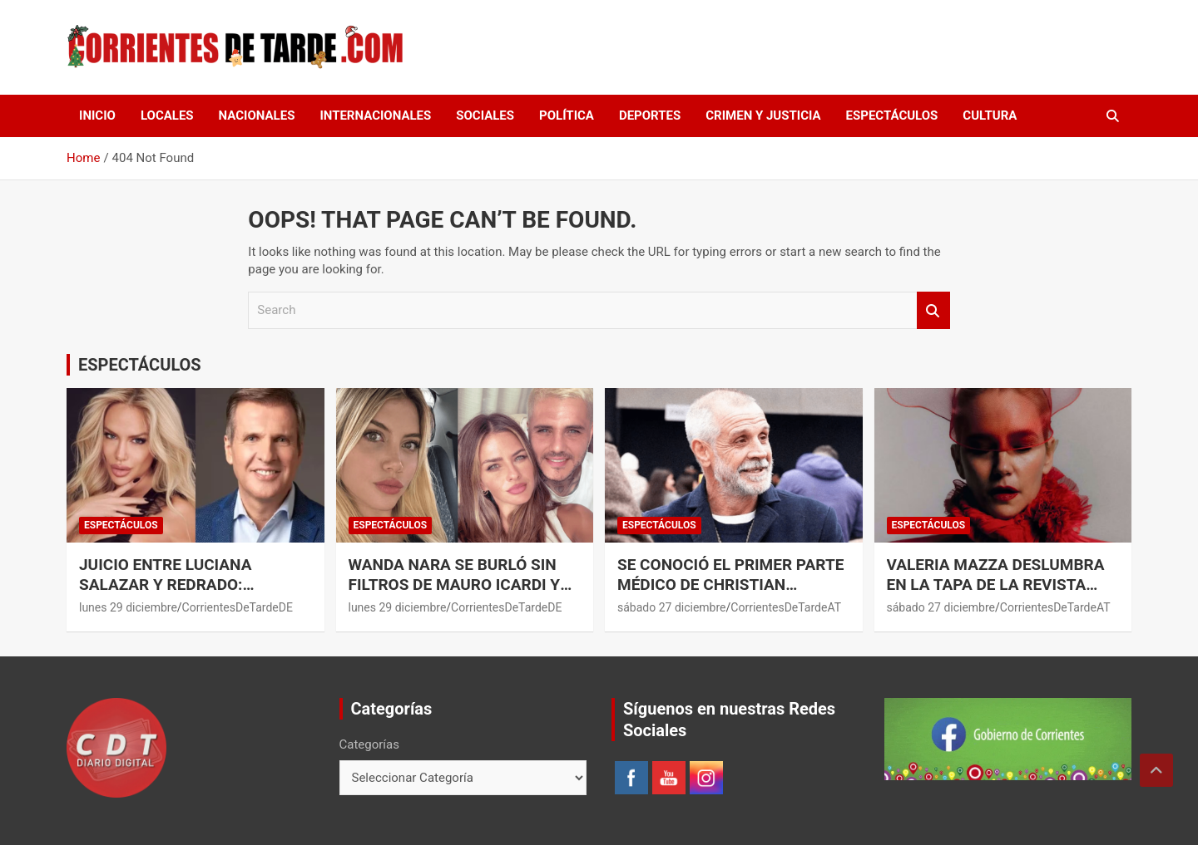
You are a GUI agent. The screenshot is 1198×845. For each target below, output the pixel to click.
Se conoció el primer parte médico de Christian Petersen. (730, 585)
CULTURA (990, 115)
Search (933, 310)
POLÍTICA (566, 115)
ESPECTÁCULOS (892, 115)
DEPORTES (650, 115)
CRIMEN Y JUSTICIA (762, 115)
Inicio (97, 115)
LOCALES (167, 115)
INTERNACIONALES (375, 115)
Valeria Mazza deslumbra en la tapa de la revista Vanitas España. (996, 585)
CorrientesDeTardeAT (785, 607)
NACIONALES (257, 115)
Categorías (369, 744)
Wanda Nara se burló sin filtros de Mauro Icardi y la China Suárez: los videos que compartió (464, 595)
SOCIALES (485, 115)
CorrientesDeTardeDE (237, 607)
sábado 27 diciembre (671, 607)
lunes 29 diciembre (128, 607)
